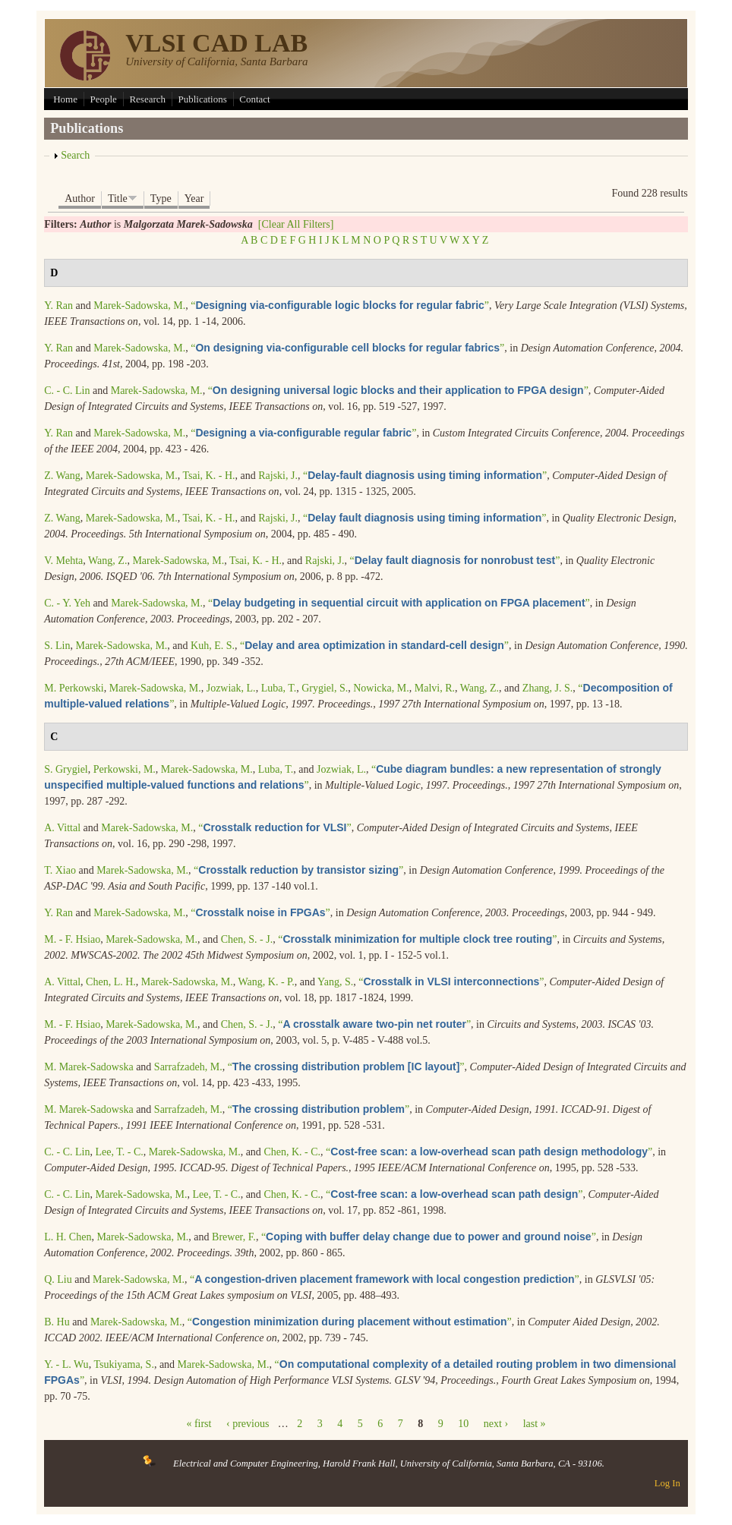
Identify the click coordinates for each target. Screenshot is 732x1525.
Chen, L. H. (111, 982)
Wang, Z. (107, 560)
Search (75, 155)
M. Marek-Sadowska (88, 1067)
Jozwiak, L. (231, 688)
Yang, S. (335, 982)
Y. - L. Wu (66, 1364)
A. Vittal (62, 827)
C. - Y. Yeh (67, 603)
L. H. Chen (67, 1237)
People (103, 99)
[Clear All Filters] (296, 224)
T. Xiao (60, 870)
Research (147, 99)
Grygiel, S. (324, 688)
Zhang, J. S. (547, 688)
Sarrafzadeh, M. (188, 1067)
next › (496, 1423)
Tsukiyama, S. (123, 1364)
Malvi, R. (435, 688)
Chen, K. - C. (291, 1152)
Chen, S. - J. (247, 939)
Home (65, 99)
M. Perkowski (74, 688)
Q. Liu (58, 1279)
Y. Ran (58, 305)
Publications (202, 99)
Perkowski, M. (124, 769)
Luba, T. (279, 688)
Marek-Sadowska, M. (139, 305)
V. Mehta (63, 560)
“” (340, 305)
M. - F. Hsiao (72, 939)
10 (463, 1423)
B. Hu (56, 1322)
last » (534, 1423)
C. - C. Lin (67, 390)
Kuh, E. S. (213, 645)
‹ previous (247, 1423)
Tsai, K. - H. (208, 475)
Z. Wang (62, 475)
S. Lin (57, 645)
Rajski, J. (278, 475)
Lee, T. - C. (119, 1152)
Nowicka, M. (381, 688)
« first (198, 1423)
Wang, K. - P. (266, 982)
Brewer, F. (234, 1237)
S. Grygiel (66, 769)
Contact (254, 99)
